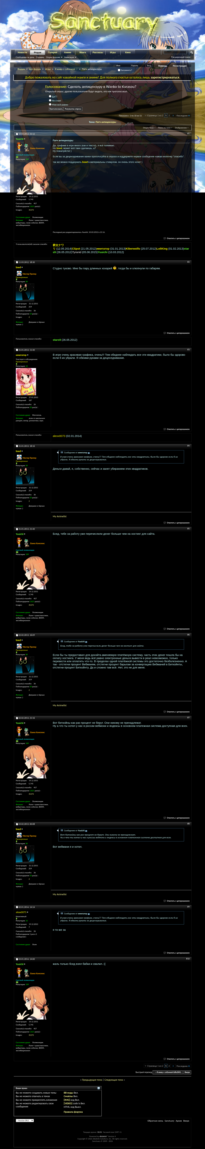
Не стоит (55, 100)
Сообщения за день (25, 57)
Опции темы (148, 128)
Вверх (187, 1072)
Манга (82, 52)
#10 (188, 958)
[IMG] (67, 1099)
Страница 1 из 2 (155, 115)
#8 (188, 823)
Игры (113, 52)
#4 (188, 445)
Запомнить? (125, 70)
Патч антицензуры (106, 122)
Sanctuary (169, 1120)
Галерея (52, 52)
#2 (188, 262)
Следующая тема (113, 1079)
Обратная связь (155, 1120)
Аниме (67, 52)
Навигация (69, 57)
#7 (188, 717)
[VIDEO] (68, 1103)
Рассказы (98, 52)
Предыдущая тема (92, 1079)
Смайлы (68, 1096)
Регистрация (180, 66)
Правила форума (73, 1111)
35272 (31, 210)
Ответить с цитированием (177, 238)
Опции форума (53, 57)
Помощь (162, 66)
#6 (188, 634)
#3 (188, 349)
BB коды (68, 1092)
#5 (188, 528)
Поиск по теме (164, 128)
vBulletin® (103, 1136)
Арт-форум (35, 69)
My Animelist (60, 516)
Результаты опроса (73, 109)
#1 (188, 133)
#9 (188, 906)
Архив (179, 1120)
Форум (37, 52)
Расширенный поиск (180, 57)
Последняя (183, 115)
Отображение (181, 128)
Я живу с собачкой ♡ (66, 69)
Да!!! (53, 96)
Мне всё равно (58, 104)
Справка (40, 57)
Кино (128, 52)
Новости (22, 52)
